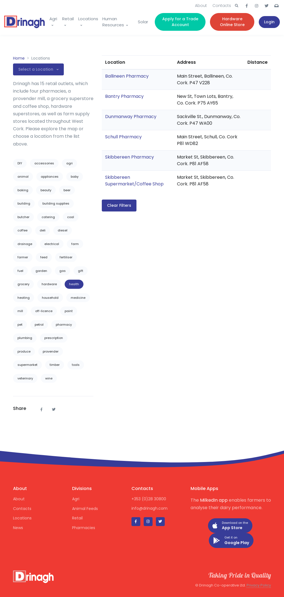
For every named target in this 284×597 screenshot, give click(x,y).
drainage (24, 244)
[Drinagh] (24, 22)
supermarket (27, 365)
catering (48, 217)
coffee (22, 230)
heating (23, 297)
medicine (78, 297)
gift (80, 271)
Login (269, 22)
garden (41, 271)
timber (55, 365)
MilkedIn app (214, 500)
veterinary (25, 378)
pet (19, 324)
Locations (88, 19)
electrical (51, 244)
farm (75, 244)
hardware (49, 284)
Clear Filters (119, 205)
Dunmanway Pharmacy (130, 116)
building (23, 203)
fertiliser (66, 257)
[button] (236, 5)
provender (51, 351)
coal (70, 217)
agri (69, 163)
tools (76, 365)
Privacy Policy (259, 585)
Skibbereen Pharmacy (129, 157)
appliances (50, 176)
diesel (62, 230)
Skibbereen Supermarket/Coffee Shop (134, 180)
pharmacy (64, 324)
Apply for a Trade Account (180, 21)
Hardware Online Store (232, 21)
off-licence (43, 311)
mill (20, 311)
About (201, 5)
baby (74, 176)
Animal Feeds (85, 508)
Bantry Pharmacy (124, 96)
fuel (20, 271)
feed (43, 257)
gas (62, 271)
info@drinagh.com (149, 508)
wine (48, 378)
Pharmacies (83, 527)
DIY (19, 163)
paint (69, 311)
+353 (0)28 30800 (148, 499)
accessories (44, 163)
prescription (53, 338)
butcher (23, 217)
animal (23, 176)
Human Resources (113, 22)
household (50, 297)
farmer (22, 257)
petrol (39, 324)
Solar (143, 22)
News (18, 527)
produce (24, 351)
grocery (23, 284)
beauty (45, 190)
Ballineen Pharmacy (127, 76)
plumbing (24, 338)
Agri (53, 19)
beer (67, 190)
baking (22, 190)
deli (42, 230)
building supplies (55, 203)
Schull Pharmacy (123, 137)
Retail (68, 19)
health (74, 284)
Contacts (221, 5)
